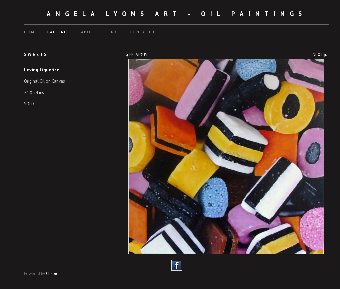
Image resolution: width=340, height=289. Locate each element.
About (89, 31)
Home (30, 31)
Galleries (59, 31)
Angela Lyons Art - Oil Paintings (177, 13)
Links (113, 31)
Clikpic (52, 273)
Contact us (144, 31)
